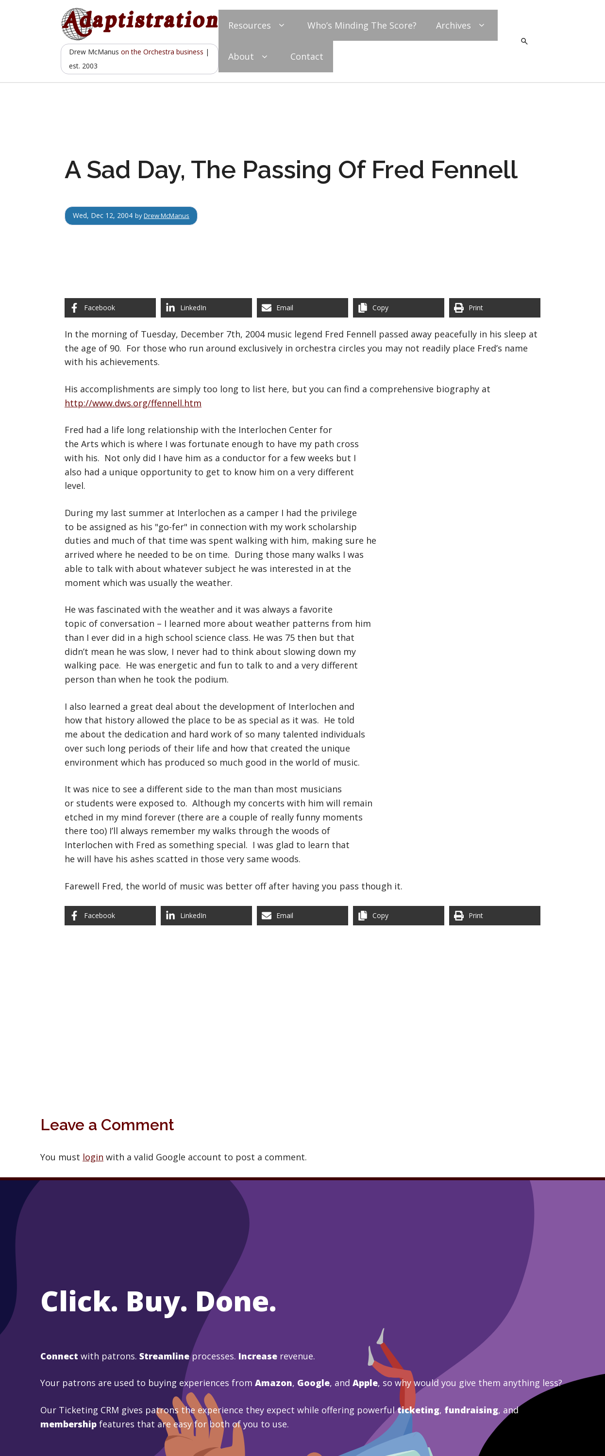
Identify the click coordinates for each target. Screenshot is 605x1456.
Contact (306, 56)
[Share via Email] (302, 308)
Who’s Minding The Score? (362, 25)
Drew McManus (169, 215)
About (249, 57)
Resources (258, 25)
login (93, 1157)
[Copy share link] (398, 308)
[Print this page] (494, 308)
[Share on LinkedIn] (206, 308)
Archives (462, 25)
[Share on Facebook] (110, 308)
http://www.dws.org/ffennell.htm (133, 403)
